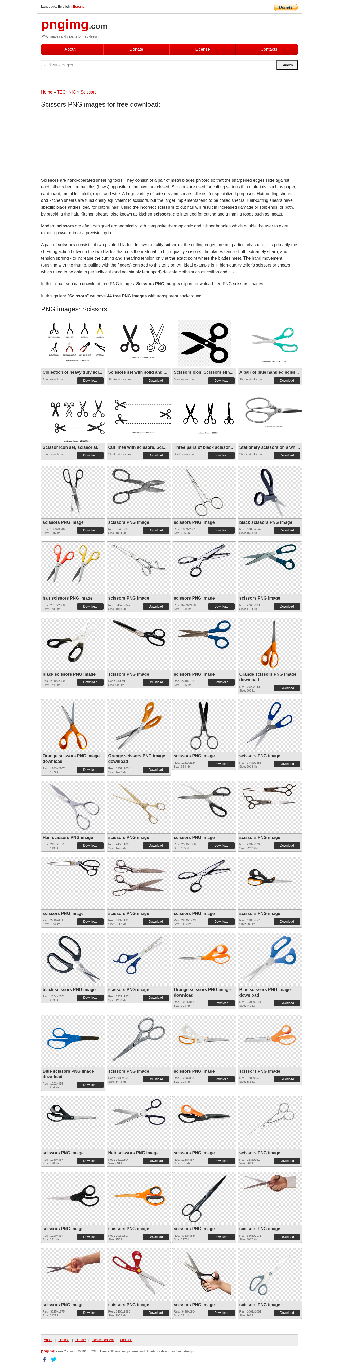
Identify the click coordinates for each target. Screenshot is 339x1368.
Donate (136, 49)
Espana (78, 6)
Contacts (269, 49)
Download (90, 380)
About (70, 49)
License (202, 49)
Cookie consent (103, 1340)
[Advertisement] (83, 144)
